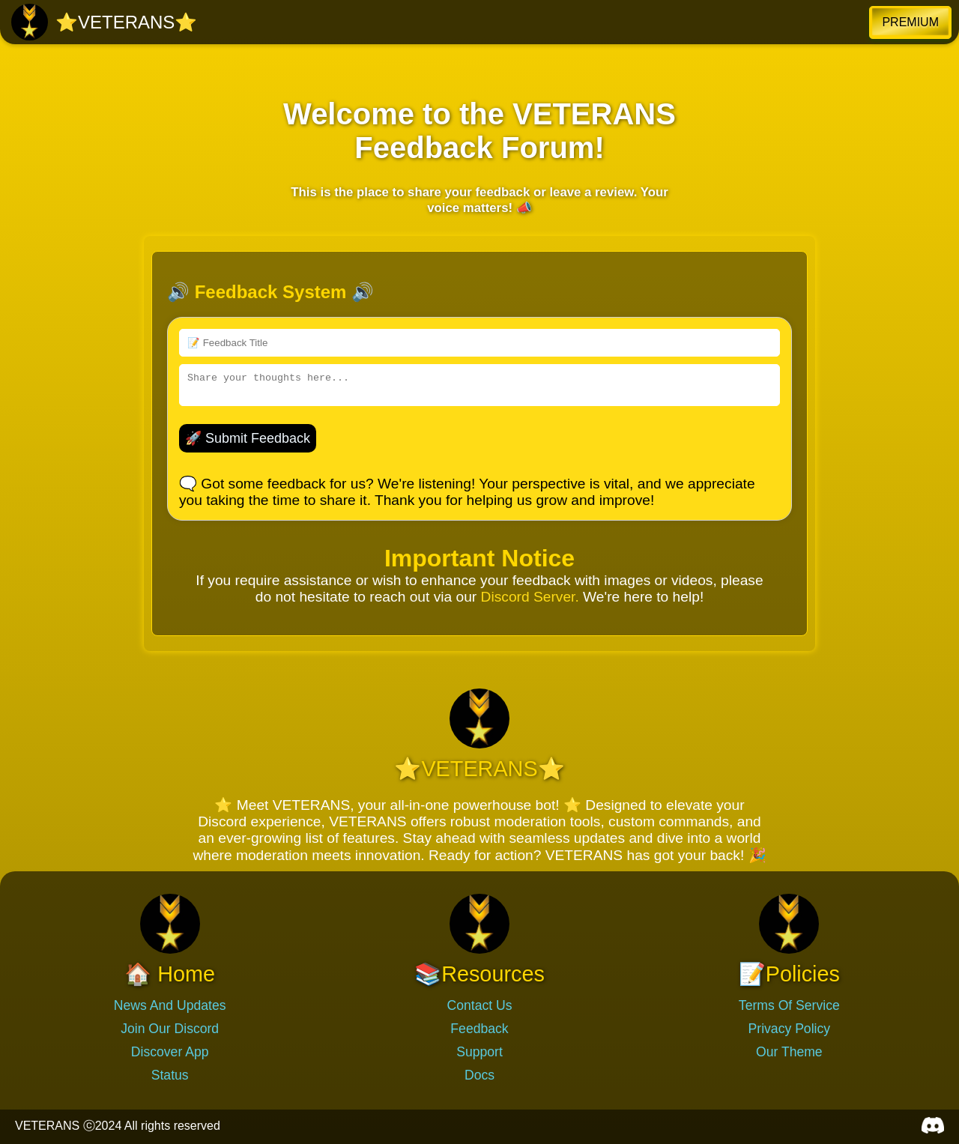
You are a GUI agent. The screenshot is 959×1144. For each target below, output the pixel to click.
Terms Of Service (789, 1005)
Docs (479, 1075)
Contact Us (479, 1005)
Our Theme (789, 1051)
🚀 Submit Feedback (247, 438)
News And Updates (170, 1005)
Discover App (170, 1051)
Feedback (479, 1028)
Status (170, 1075)
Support (479, 1051)
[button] (910, 22)
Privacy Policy (789, 1028)
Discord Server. (530, 597)
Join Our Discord (170, 1028)
